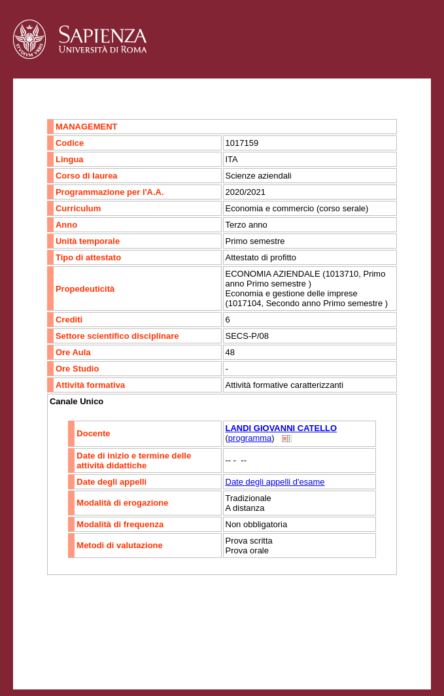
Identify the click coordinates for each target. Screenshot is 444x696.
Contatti (47, 647)
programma (249, 438)
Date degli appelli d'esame (275, 482)
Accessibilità (94, 647)
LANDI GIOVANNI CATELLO (281, 428)
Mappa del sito (156, 647)
